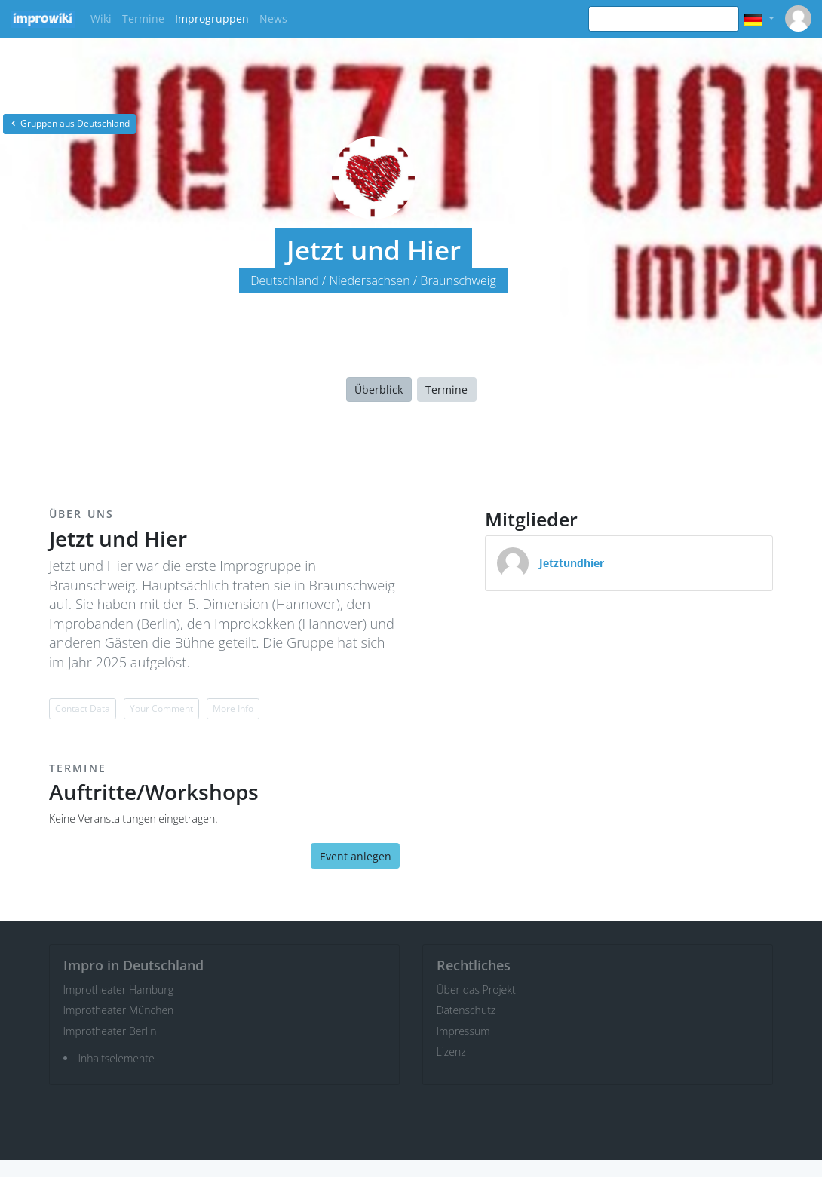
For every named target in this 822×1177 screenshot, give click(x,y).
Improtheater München (118, 1010)
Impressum (463, 1031)
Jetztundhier (571, 563)
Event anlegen (355, 856)
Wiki (101, 18)
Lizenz (451, 1051)
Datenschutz (466, 1010)
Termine (143, 18)
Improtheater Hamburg (118, 989)
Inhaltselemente (116, 1058)
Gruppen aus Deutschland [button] (69, 123)
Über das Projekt (476, 989)
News (273, 18)
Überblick (378, 389)
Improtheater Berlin (110, 1031)
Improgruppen (212, 18)
